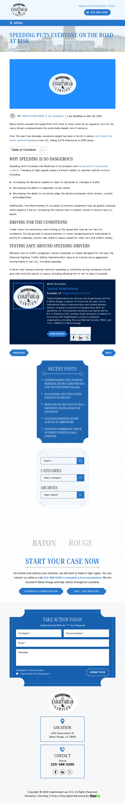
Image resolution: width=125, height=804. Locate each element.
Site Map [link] (43, 796)
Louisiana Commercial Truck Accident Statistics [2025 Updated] (63, 432)
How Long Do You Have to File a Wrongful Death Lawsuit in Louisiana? (64, 408)
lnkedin (80, 338)
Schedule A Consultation (40, 591)
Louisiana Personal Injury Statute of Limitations (62, 420)
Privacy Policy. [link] (58, 796)
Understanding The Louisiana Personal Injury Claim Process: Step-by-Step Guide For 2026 (65, 383)
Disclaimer (21, 671)
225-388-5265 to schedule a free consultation (72, 577)
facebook (73, 338)
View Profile (57, 334)
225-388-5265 (99, 12)
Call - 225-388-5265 (86, 591)
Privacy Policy (36, 671)
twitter (87, 338)
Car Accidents (56, 116)
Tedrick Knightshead (32, 115)
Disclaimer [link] (30, 796)
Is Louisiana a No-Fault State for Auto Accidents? (63, 395)
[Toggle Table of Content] (41, 150)
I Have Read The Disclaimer (35, 674)
